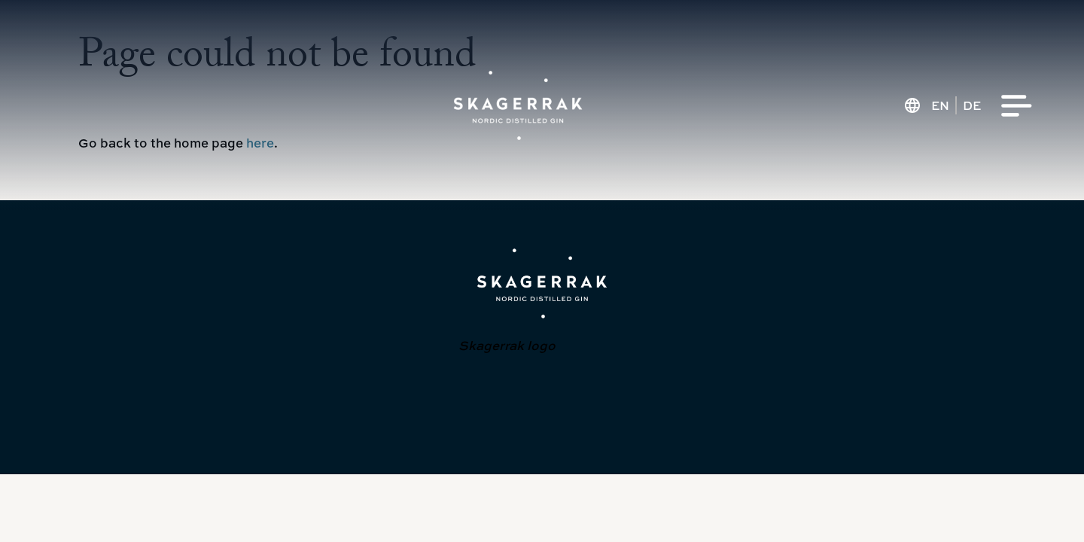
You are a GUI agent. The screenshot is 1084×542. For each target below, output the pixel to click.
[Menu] (1017, 105)
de (972, 105)
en (940, 105)
